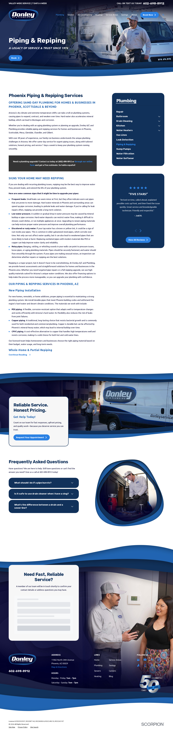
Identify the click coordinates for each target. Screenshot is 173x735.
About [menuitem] (134, 15)
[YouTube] (146, 659)
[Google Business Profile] (139, 659)
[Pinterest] (152, 665)
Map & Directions (59, 667)
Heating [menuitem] (98, 15)
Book (15, 58)
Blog (111, 676)
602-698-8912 (153, 3)
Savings (112, 665)
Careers (112, 671)
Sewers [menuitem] (71, 15)
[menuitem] (138, 112)
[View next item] (140, 230)
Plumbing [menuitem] (60, 15)
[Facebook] (152, 659)
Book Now (149, 15)
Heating (97, 676)
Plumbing (98, 665)
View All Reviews (138, 240)
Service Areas (115, 660)
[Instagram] (159, 659)
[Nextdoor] (159, 665)
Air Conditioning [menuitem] (85, 15)
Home (97, 660)
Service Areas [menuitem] (112, 15)
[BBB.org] (146, 665)
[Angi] (139, 665)
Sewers (97, 671)
